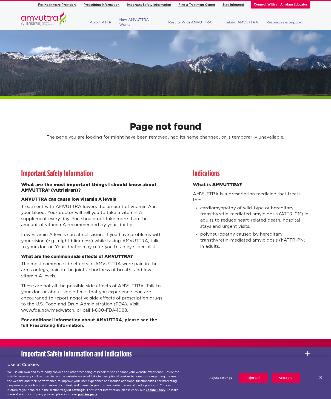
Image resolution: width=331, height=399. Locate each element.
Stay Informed (233, 4)
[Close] (321, 377)
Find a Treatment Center (196, 4)
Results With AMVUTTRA (192, 22)
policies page (87, 394)
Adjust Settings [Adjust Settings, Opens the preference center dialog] (220, 378)
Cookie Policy (156, 390)
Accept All (286, 378)
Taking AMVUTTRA (241, 22)
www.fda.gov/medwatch (47, 310)
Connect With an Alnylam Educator (280, 4)
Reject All (253, 378)
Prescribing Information (102, 4)
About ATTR (100, 22)
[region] (165, 378)
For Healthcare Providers (57, 4)
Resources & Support (287, 22)
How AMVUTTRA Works (134, 22)
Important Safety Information (149, 4)
